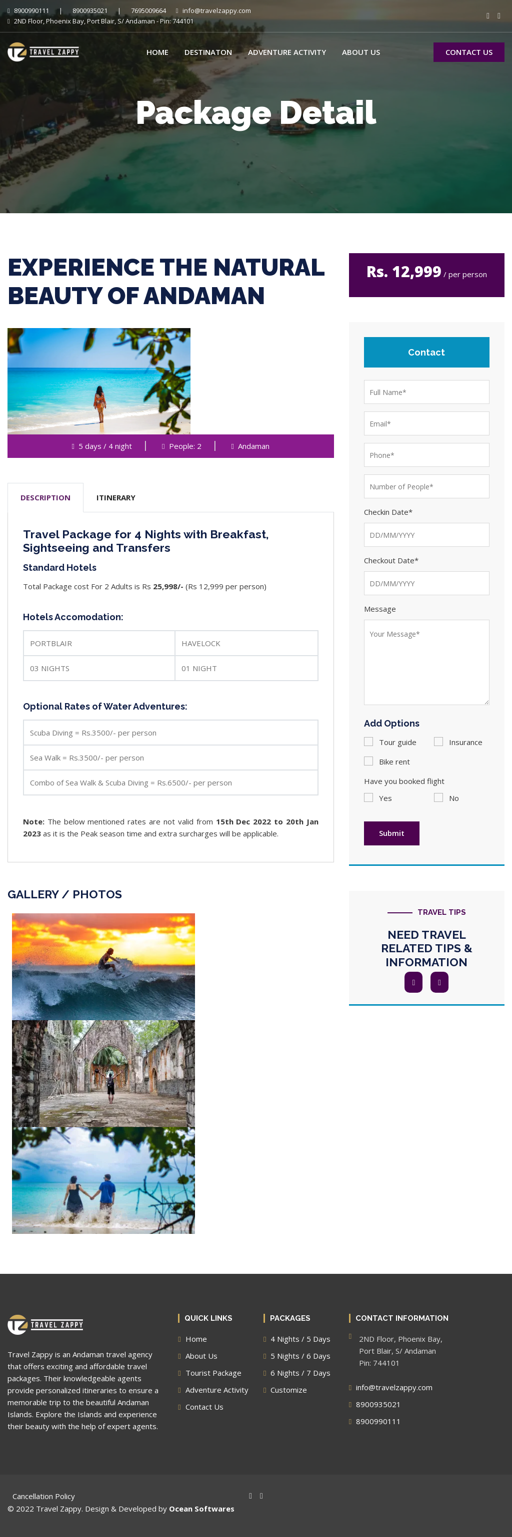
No (446, 798)
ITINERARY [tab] (116, 497)
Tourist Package (209, 1373)
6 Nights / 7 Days (297, 1373)
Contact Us (200, 1407)
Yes (378, 798)
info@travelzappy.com (213, 10)
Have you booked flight (404, 781)
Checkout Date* (391, 560)
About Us (361, 52)
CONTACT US (469, 52)
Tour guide (390, 741)
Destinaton (208, 52)
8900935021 (90, 10)
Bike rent (387, 761)
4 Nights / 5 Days (297, 1339)
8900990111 (28, 10)
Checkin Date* (388, 512)
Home (157, 52)
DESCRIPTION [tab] (45, 497)
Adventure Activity (287, 52)
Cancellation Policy (43, 1496)
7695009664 (148, 10)
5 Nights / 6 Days (297, 1356)
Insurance (458, 741)
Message (380, 609)
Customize (285, 1390)
